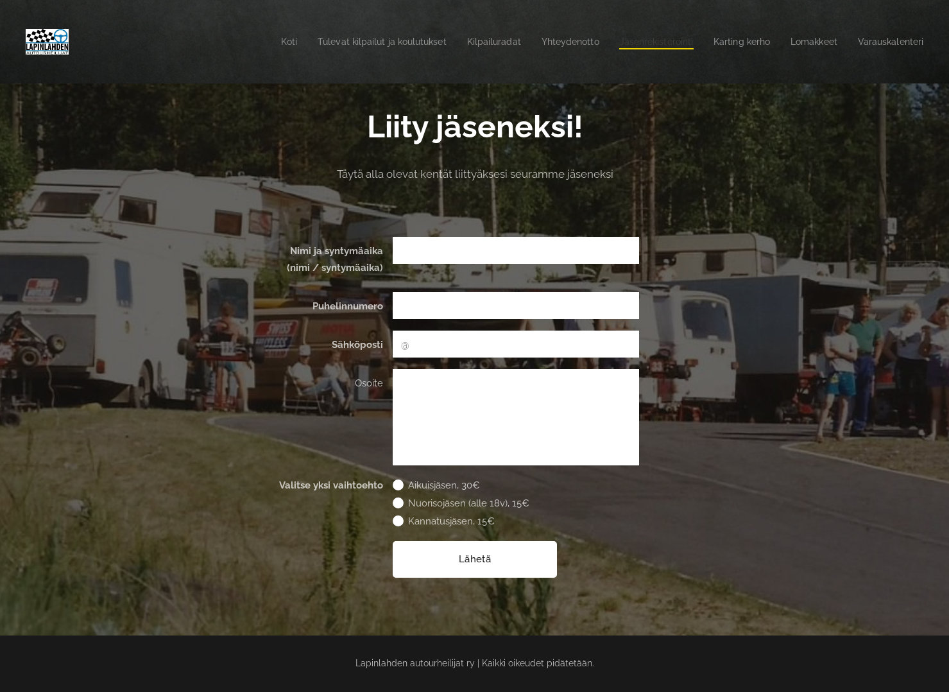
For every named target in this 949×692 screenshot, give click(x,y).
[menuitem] (247, 42)
